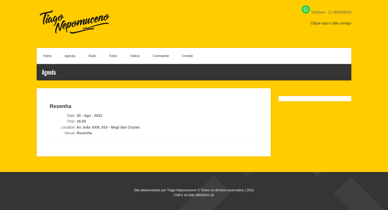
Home (47, 56)
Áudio (92, 56)
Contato (187, 56)
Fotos (113, 56)
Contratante (161, 56)
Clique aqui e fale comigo (331, 23)
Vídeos (135, 56)
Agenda (69, 56)
